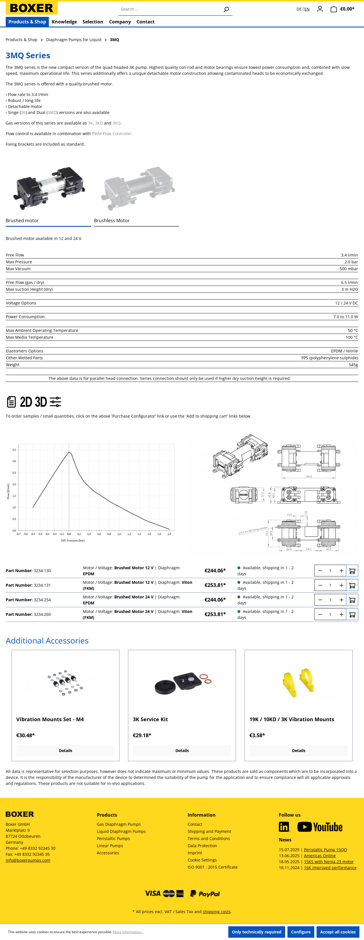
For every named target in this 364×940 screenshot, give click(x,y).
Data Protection (202, 845)
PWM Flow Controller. (112, 133)
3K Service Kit (150, 719)
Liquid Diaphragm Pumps (121, 831)
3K (23, 112)
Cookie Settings (202, 860)
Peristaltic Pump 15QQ (325, 849)
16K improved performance (330, 867)
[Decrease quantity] (319, 570)
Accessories (108, 852)
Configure (301, 932)
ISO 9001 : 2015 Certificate (213, 867)
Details (65, 750)
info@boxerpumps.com (28, 860)
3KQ (117, 123)
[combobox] (169, 9)
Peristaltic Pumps (113, 838)
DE (299, 9)
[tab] (48, 188)
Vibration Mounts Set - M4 (50, 719)
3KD (99, 123)
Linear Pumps (110, 845)
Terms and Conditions (209, 838)
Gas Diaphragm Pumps (119, 824)
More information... (128, 931)
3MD (52, 112)
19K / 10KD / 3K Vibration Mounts (291, 719)
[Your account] (320, 9)
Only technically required (256, 932)
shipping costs (217, 911)
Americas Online (320, 855)
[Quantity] (330, 570)
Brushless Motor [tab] (112, 220)
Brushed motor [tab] (22, 220)
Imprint (195, 852)
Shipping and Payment (209, 831)
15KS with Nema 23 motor (329, 861)
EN (307, 9)
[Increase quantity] (341, 570)
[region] (182, 705)
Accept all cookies (338, 932)
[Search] (226, 9)
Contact (195, 824)
